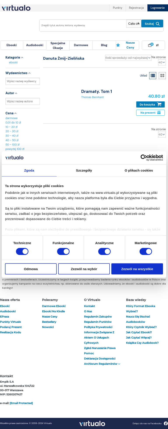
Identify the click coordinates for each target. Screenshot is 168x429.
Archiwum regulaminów (102, 363)
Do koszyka (150, 104)
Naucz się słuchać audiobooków (138, 319)
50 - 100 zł (12, 144)
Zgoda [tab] (29, 170)
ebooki (13, 62)
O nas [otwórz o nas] (88, 311)
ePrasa (4, 316)
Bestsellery (49, 321)
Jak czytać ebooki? (139, 332)
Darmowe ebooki (53, 306)
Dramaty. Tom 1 (96, 91)
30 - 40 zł (11, 135)
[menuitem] (11, 45)
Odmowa (31, 269)
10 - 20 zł (11, 127)
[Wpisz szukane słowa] (82, 25)
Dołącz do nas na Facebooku (150, 423)
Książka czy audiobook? (142, 342)
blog (104, 45)
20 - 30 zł (11, 131)
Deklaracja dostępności (99, 358)
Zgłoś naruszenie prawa (100, 348)
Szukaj (152, 24)
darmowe (81, 45)
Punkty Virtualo (10, 321)
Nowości (48, 327)
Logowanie (158, 8)
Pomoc (89, 353)
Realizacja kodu (10, 332)
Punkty (117, 8)
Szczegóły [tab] (84, 170)
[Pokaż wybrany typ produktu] (133, 24)
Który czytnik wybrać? (141, 327)
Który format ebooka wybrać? (140, 308)
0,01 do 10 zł (13, 122)
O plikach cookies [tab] (139, 170)
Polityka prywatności (98, 327)
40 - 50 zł (11, 140)
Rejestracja (136, 8)
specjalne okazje (58, 45)
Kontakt (89, 306)
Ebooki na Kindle (53, 311)
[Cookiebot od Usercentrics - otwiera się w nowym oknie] (144, 157)
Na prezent (150, 113)
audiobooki (8, 311)
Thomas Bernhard (92, 97)
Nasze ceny (125, 45)
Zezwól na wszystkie (137, 269)
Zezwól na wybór (84, 269)
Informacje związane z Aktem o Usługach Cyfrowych (99, 337)
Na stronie (158, 57)
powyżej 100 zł (14, 149)
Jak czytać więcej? (139, 337)
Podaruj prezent (11, 327)
